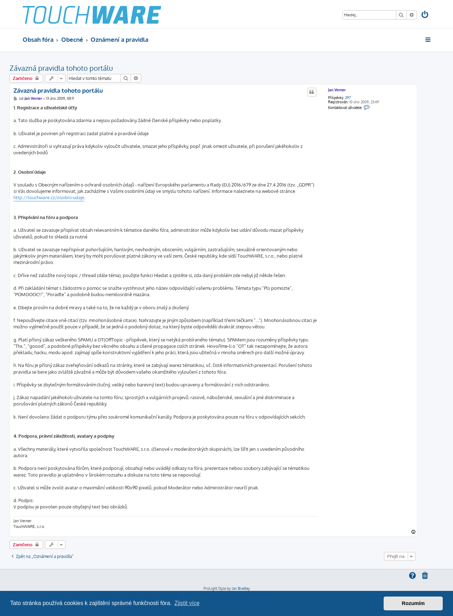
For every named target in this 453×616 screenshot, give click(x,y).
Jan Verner (337, 90)
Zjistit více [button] (187, 603)
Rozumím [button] (413, 603)
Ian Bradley (241, 588)
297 (348, 98)
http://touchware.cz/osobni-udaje (48, 197)
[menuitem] (425, 15)
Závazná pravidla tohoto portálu (61, 68)
